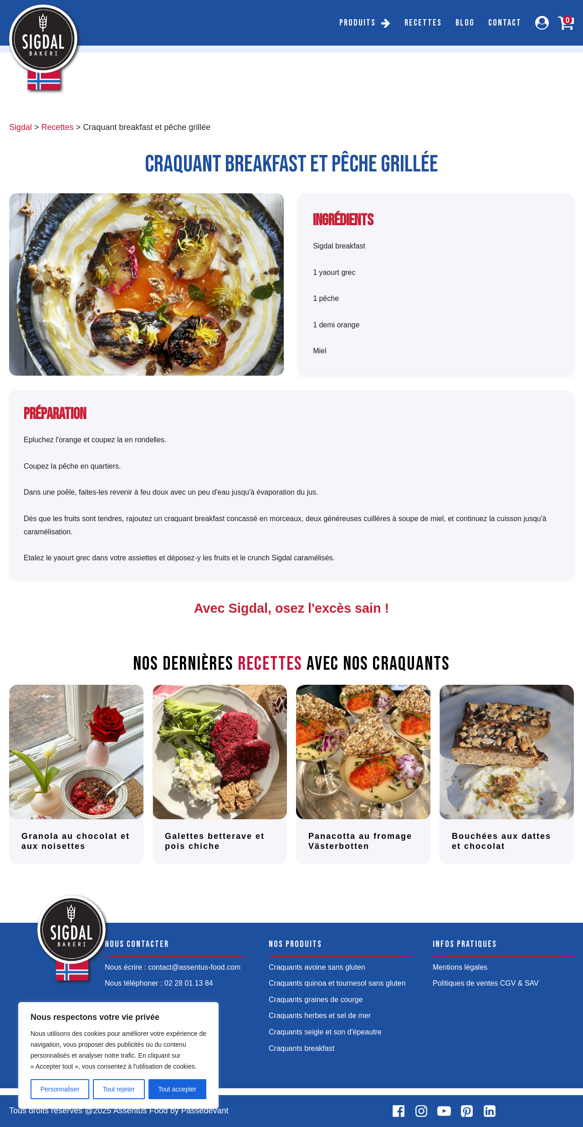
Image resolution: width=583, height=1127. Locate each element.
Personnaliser (60, 1089)
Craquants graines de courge (316, 999)
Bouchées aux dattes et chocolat (501, 841)
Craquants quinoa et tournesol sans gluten (337, 983)
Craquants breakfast (301, 1048)
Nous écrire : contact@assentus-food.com (172, 967)
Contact (505, 22)
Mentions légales (460, 967)
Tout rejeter (119, 1089)
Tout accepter (177, 1089)
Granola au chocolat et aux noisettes (75, 841)
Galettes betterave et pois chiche (215, 841)
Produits (357, 22)
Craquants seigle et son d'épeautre (325, 1032)
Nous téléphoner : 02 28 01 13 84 (159, 983)
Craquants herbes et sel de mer (320, 1015)
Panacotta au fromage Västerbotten (360, 841)
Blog (465, 22)
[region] (118, 1055)
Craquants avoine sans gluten (317, 967)
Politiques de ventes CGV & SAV (486, 983)
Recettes (423, 22)
